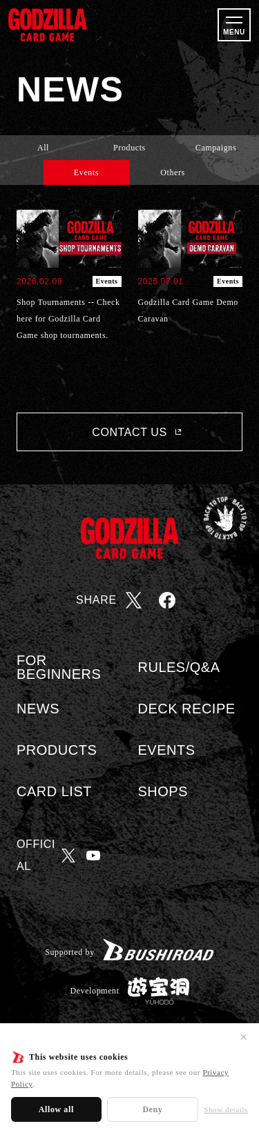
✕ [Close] (244, 1036)
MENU (234, 32)
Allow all (56, 1109)
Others (172, 172)
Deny (152, 1109)
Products (129, 147)
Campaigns (215, 147)
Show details (226, 1109)
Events (86, 172)
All (43, 147)
